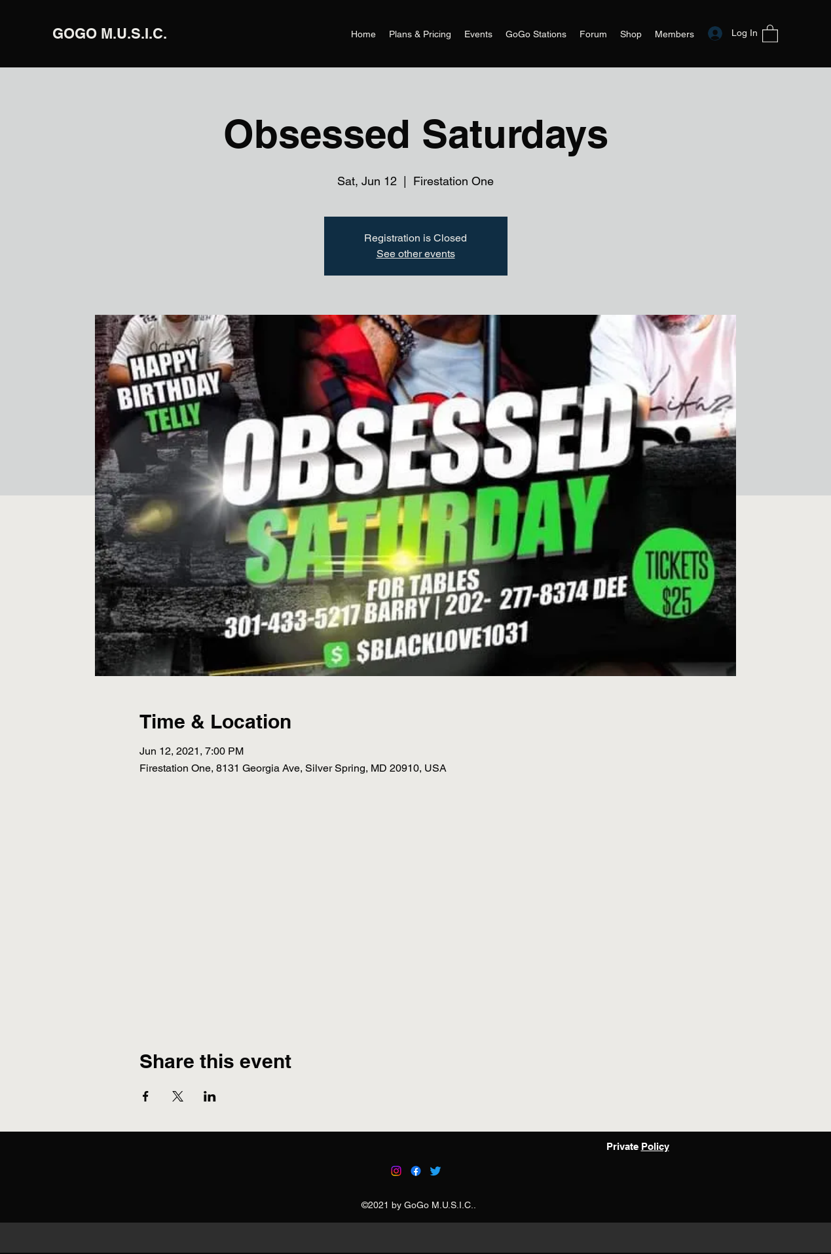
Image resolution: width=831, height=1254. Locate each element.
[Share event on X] (178, 1096)
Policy (655, 1146)
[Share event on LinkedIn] (210, 1096)
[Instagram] (396, 1170)
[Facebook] (415, 1170)
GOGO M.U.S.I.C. (109, 33)
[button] (770, 33)
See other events (416, 253)
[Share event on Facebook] (145, 1096)
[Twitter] (435, 1170)
